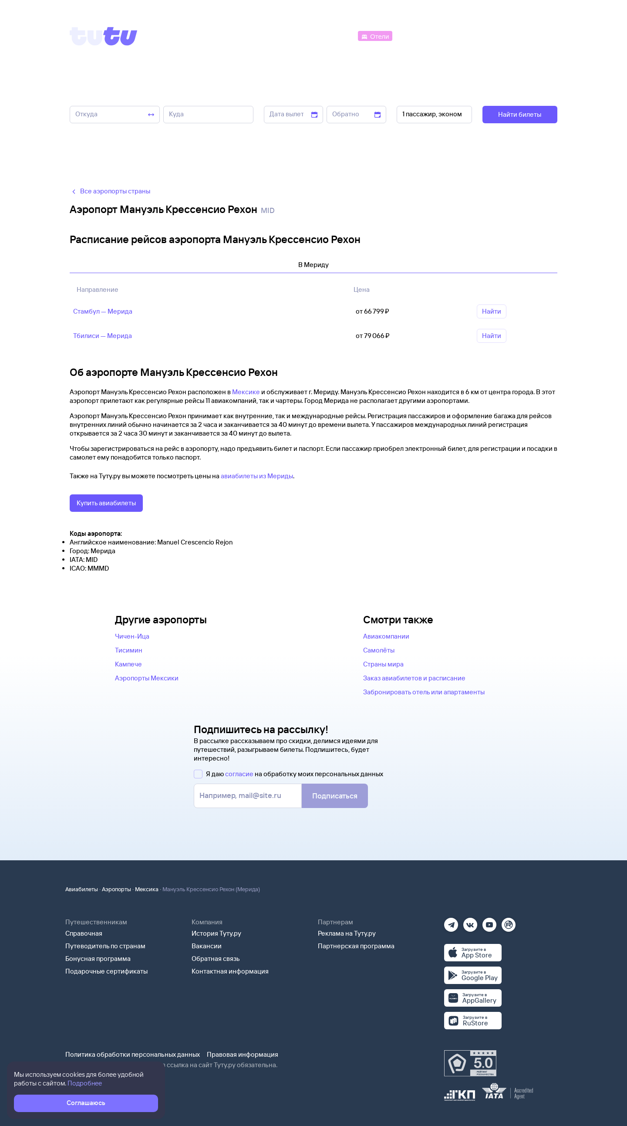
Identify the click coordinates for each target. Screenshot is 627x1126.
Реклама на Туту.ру (347, 933)
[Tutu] (104, 36)
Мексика (146, 889)
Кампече (128, 664)
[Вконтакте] (470, 922)
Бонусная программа (98, 958)
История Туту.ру (216, 933)
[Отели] (375, 35)
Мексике (246, 392)
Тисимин (128, 650)
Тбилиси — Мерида (102, 335)
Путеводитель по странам (105, 946)
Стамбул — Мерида (102, 311)
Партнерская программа (356, 946)
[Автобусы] (338, 35)
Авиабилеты (81, 889)
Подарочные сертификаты (106, 971)
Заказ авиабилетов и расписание (414, 678)
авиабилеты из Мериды (257, 476)
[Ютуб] (489, 922)
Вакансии (207, 946)
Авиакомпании (386, 636)
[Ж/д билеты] (291, 35)
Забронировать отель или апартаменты (424, 692)
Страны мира (383, 664)
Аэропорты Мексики (147, 678)
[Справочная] (539, 35)
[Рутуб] (509, 922)
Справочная (83, 933)
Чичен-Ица (132, 636)
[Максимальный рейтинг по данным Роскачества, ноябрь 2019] (470, 1063)
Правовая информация (242, 1054)
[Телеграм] (451, 922)
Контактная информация (230, 971)
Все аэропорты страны (110, 191)
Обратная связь (216, 958)
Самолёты (378, 650)
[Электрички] (415, 35)
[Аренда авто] (492, 35)
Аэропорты (116, 889)
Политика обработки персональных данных (132, 1054)
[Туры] (453, 35)
